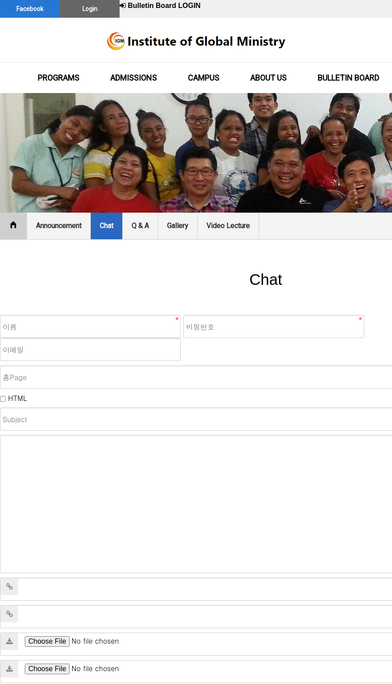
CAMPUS (203, 77)
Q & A (140, 226)
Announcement (59, 226)
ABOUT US (268, 77)
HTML (17, 398)
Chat (106, 226)
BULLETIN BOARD (348, 77)
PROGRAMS (58, 77)
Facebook (29, 8)
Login (89, 8)
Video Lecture (228, 226)
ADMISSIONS (133, 77)
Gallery (177, 226)
